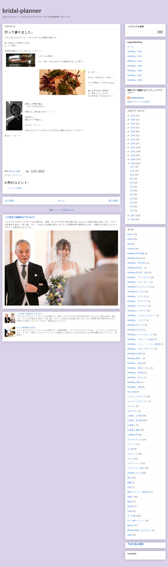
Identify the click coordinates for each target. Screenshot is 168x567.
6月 (132, 190)
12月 (132, 167)
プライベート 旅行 (135, 468)
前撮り (130, 497)
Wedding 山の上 (135, 377)
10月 (132, 175)
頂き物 (130, 506)
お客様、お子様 (134, 416)
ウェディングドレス (136, 396)
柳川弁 (130, 525)
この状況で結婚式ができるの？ (20, 217)
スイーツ (131, 444)
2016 (133, 131)
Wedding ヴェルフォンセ (138, 287)
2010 (133, 155)
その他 (130, 449)
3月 (132, 202)
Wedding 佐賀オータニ (138, 368)
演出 (129, 478)
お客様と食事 (133, 430)
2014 (133, 139)
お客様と (131, 425)
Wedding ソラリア (136, 320)
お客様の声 (132, 435)
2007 (133, 215)
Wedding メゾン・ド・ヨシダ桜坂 (143, 344)
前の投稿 (113, 200)
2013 (133, 143)
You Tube (131, 392)
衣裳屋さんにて (134, 473)
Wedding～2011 (134, 56)
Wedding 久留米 (134, 353)
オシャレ (131, 406)
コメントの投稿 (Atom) (64, 210)
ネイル (130, 458)
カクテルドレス (134, 439)
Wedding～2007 (134, 75)
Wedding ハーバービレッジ (139, 334)
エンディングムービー (137, 401)
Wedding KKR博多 (135, 253)
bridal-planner (21, 11)
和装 (129, 535)
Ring (129, 244)
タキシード (132, 454)
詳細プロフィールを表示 (138, 102)
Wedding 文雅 (134, 387)
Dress (130, 234)
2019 (133, 119)
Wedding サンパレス (137, 306)
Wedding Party (134, 258)
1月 (132, 210)
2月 (132, 206)
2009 (133, 159)
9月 (132, 179)
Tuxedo (130, 248)
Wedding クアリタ (136, 296)
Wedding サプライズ (137, 301)
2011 (133, 151)
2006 (133, 219)
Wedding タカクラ (135, 325)
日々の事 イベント (135, 520)
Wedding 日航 (133, 382)
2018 (133, 124)
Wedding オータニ (135, 291)
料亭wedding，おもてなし (139, 530)
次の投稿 (9, 200)
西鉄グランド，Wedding (138, 492)
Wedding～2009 (134, 66)
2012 (133, 147)
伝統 (129, 511)
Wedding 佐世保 (135, 372)
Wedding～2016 (134, 51)
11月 (132, 171)
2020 (133, 116)
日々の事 (131, 516)
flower (130, 239)
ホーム (61, 200)
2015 (133, 135)
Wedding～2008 (134, 70)
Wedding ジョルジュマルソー (141, 315)
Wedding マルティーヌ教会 (140, 339)
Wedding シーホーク (136, 310)
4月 (132, 198)
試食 (129, 487)
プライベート (17, 175)
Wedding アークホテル (138, 277)
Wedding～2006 (134, 80)
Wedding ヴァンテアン (138, 282)
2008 (133, 163)
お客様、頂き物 (134, 420)
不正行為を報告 (135, 544)
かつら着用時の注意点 (26, 327)
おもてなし (132, 411)
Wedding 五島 (134, 363)
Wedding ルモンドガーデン (140, 349)
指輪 (129, 482)
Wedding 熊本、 (134, 358)
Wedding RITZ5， (135, 268)
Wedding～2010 (134, 61)
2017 (133, 127)
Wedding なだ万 (134, 330)
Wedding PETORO (136, 263)
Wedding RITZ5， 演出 (137, 272)
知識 (129, 501)
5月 (132, 194)
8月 (132, 182)
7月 (132, 187)
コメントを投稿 (15, 188)
